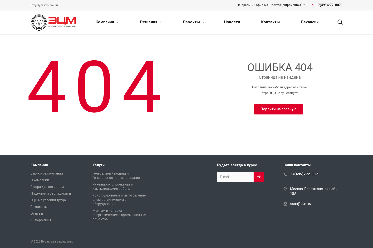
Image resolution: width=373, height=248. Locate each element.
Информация (40, 220)
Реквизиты (39, 207)
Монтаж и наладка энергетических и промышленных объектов (119, 215)
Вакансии (310, 22)
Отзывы (36, 213)
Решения (151, 22)
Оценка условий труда (48, 200)
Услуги (99, 165)
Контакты (270, 22)
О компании (39, 180)
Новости (232, 22)
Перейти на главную (278, 109)
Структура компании (46, 173)
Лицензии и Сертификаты (50, 193)
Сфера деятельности (47, 187)
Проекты (193, 22)
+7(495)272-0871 (305, 174)
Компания (107, 22)
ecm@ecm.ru (300, 204)
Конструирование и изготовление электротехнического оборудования (119, 199)
